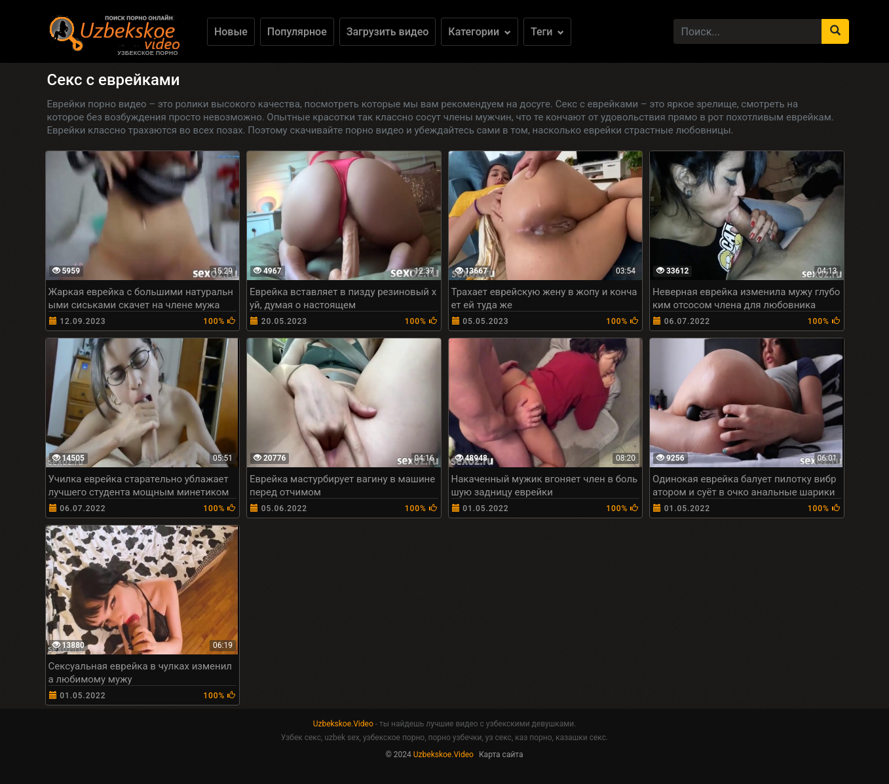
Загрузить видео (388, 32)
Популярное (297, 32)
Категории (479, 32)
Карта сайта (501, 754)
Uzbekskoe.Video (343, 723)
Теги (547, 32)
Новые (231, 32)
